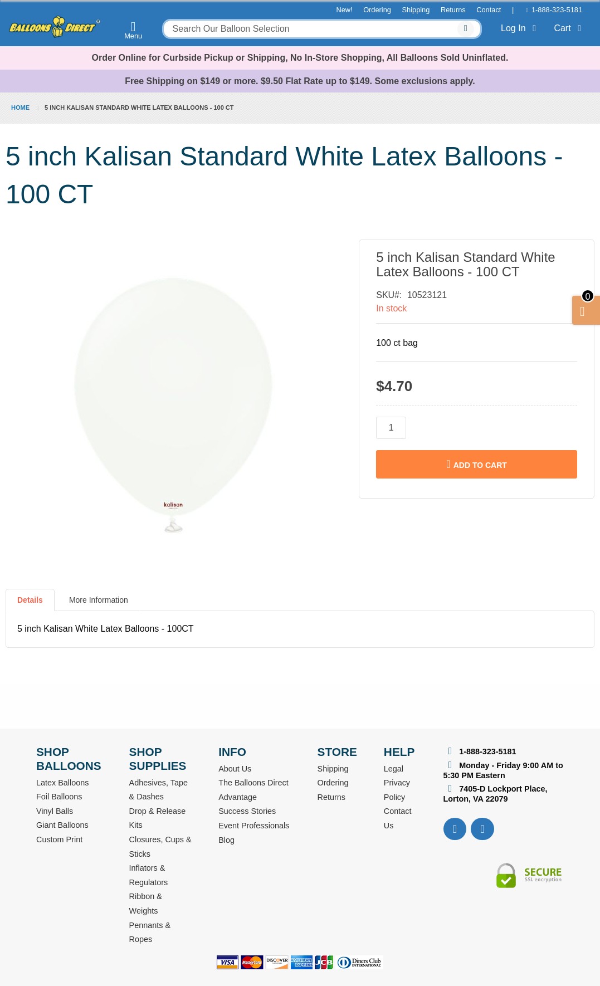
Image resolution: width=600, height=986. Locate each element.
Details (30, 599)
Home (20, 107)
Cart (570, 28)
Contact (488, 10)
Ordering (377, 10)
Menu (133, 30)
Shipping (416, 10)
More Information (98, 599)
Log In (520, 28)
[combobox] (322, 29)
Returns (453, 10)
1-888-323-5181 (556, 10)
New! (344, 10)
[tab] (30, 604)
